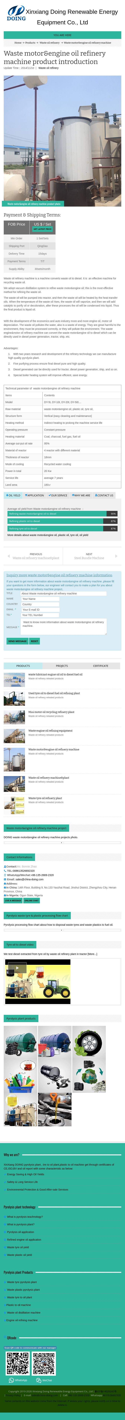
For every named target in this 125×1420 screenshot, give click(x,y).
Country (33, 604)
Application (34, 495)
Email (33, 609)
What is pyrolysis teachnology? (25, 1216)
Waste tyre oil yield (18, 1247)
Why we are (81, 495)
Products (30, 42)
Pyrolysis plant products (21, 1018)
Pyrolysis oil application (20, 1232)
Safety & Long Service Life (22, 1181)
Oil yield (13, 495)
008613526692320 (24, 870)
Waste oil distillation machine (23, 1312)
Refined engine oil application (24, 1239)
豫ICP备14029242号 (106, 1391)
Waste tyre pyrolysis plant (22, 1282)
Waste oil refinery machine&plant (49, 777)
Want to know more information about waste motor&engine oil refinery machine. (63, 626)
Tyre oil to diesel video (20, 944)
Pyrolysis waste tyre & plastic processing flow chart (37, 915)
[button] (17, 967)
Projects (62, 666)
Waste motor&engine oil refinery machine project (36, 828)
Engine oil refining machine (22, 1320)
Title (57, 593)
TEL (33, 615)
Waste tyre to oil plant (19, 1297)
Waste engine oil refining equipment (51, 730)
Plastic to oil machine (18, 1304)
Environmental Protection (22, 1189)
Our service (57, 495)
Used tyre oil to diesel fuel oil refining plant (54, 693)
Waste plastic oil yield (19, 1254)
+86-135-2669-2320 (42, 875)
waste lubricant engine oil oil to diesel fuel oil (56, 674)
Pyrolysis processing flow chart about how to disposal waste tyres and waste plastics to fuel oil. (58, 924)
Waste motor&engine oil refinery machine (54, 749)
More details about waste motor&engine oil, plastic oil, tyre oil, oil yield (47, 535)
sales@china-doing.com (30, 879)
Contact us (104, 495)
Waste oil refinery (50, 42)
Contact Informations (19, 857)
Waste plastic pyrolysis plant (23, 1289)
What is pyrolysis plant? (20, 1224)
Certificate (100, 666)
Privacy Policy (13, 1395)
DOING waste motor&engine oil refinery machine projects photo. (41, 837)
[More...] (92, 953)
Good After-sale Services (53, 1189)
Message (57, 626)
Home (18, 42)
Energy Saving (15, 1174)
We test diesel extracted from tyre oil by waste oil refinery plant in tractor (46, 953)
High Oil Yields (35, 1174)
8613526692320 (112, 1395)
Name (33, 599)
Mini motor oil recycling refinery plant (52, 712)
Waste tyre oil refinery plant (45, 798)
